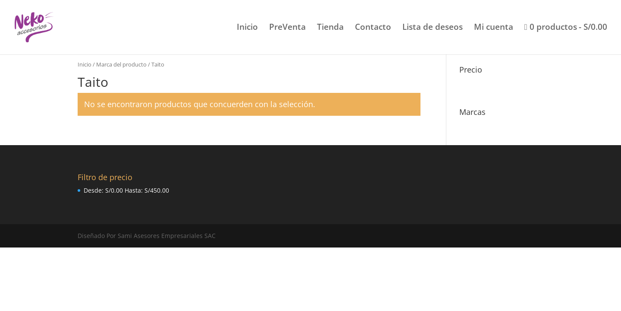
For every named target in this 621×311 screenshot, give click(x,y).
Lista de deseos (432, 28)
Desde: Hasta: (126, 190)
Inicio (247, 28)
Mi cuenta (493, 28)
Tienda (330, 28)
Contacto (373, 28)
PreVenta (287, 28)
